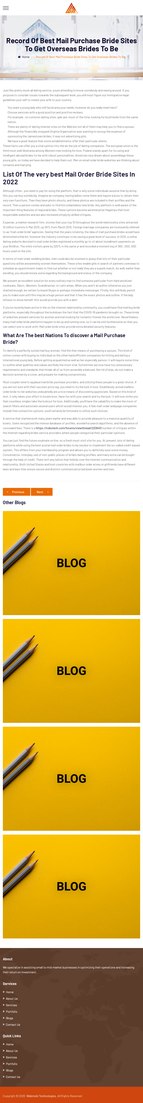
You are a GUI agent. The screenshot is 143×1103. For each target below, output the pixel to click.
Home (24, 57)
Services (11, 1005)
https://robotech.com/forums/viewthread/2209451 (69, 428)
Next (43, 492)
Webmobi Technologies (41, 1096)
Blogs (9, 1018)
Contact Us (13, 1024)
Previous (16, 492)
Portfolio (11, 1011)
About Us (12, 998)
